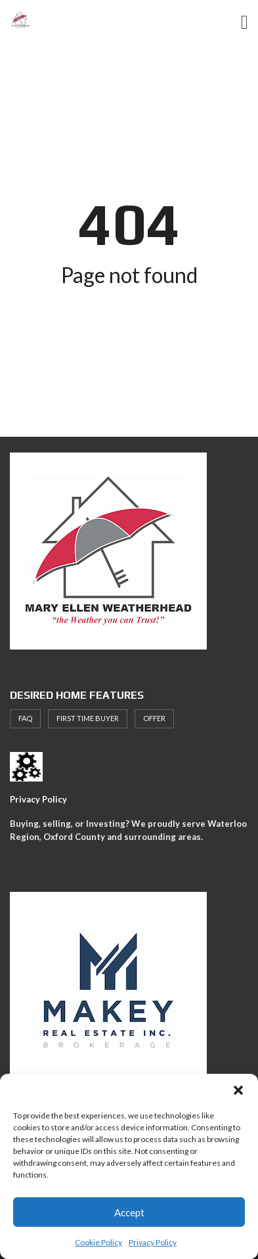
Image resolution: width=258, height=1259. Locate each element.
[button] (238, 1090)
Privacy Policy (153, 1242)
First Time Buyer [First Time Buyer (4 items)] (87, 718)
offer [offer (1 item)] (154, 718)
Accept (129, 1212)
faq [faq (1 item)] (25, 718)
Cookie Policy (98, 1242)
